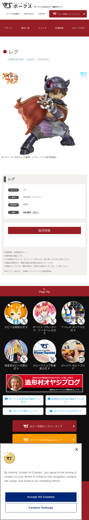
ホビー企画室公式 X (16, 326)
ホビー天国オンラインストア (69, 14)
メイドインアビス (43, 59)
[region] (41, 481)
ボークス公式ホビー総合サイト (48, 7)
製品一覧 (25, 28)
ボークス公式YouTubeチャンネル (23, 400)
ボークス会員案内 (13, 14)
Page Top (44, 290)
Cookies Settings (41, 507)
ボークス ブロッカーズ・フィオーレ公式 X (44, 329)
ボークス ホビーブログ (73, 365)
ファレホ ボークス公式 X (73, 327)
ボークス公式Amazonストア (46, 440)
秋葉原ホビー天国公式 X (16, 365)
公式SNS (41, 14)
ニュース (42, 28)
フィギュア (30, 59)
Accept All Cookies (41, 496)
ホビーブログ (78, 28)
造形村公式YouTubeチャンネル (66, 400)
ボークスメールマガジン (66, 411)
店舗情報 (59, 28)
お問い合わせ (29, 14)
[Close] (76, 449)
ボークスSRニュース (23, 411)
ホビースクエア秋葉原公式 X (44, 365)
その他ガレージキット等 (16, 59)
